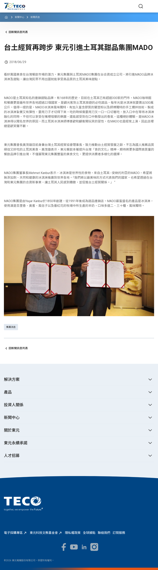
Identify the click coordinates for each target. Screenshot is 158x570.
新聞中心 (19, 17)
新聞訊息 (35, 17)
